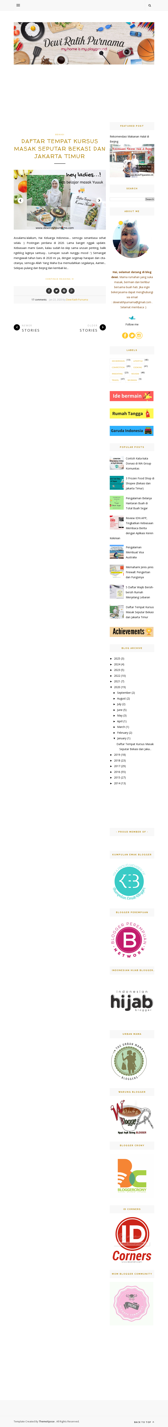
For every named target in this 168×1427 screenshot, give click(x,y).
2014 (117, 783)
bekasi (59, 134)
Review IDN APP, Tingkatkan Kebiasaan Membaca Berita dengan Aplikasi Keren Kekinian (131, 528)
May (120, 715)
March (121, 727)
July (119, 704)
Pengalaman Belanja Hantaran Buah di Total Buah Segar (139, 503)
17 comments (39, 299)
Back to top (144, 1422)
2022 (117, 675)
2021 (117, 681)
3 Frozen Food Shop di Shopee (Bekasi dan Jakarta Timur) (140, 483)
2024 (117, 664)
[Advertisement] (60, 105)
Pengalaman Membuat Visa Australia (135, 552)
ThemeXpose (47, 1421)
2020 (117, 687)
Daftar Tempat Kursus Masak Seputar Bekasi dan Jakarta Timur (60, 149)
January (121, 738)
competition (118, 367)
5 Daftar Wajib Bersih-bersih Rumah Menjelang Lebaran (140, 592)
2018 (117, 760)
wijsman (132, 380)
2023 (117, 670)
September (124, 692)
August (121, 698)
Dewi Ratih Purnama (77, 299)
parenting (117, 374)
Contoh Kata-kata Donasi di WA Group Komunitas (138, 463)
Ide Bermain (118, 361)
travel (115, 380)
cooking (137, 367)
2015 (117, 777)
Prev (20, 200)
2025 (117, 658)
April (120, 721)
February (122, 732)
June (120, 710)
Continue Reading (60, 279)
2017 (117, 766)
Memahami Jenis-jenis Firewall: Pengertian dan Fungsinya (139, 572)
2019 (117, 754)
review (135, 374)
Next (99, 200)
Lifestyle (138, 361)
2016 (117, 772)
